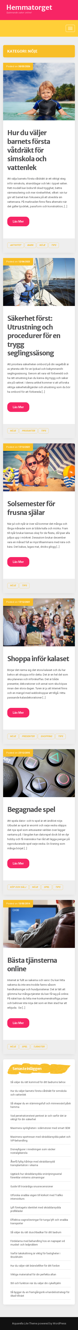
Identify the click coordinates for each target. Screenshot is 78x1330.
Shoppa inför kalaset (38, 659)
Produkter (28, 430)
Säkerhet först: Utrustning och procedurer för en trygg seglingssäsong (33, 335)
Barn (30, 245)
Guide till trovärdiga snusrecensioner (31, 1186)
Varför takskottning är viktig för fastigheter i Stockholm (35, 1255)
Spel (46, 887)
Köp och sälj (18, 887)
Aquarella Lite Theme (24, 1323)
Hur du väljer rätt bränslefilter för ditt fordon (35, 1265)
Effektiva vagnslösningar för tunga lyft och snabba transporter (39, 1221)
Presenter (28, 736)
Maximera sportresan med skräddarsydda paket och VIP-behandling (40, 1138)
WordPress (59, 1323)
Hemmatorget (29, 7)
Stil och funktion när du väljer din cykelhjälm (35, 1283)
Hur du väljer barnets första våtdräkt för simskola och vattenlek (28, 150)
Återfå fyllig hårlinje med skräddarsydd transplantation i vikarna (32, 1163)
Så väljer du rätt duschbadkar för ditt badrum (35, 1232)
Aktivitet (15, 245)
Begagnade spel (31, 809)
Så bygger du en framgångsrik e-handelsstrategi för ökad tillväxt (39, 1294)
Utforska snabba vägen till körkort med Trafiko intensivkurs (36, 1197)
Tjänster (39, 1046)
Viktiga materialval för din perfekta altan (33, 1274)
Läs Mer (18, 221)
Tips (53, 245)
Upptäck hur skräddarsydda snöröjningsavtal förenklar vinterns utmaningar (36, 1176)
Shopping (46, 736)
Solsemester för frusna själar (31, 508)
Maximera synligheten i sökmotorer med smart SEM (40, 1128)
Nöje (42, 245)
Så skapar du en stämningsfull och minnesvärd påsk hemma (40, 1105)
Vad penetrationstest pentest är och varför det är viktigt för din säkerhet (38, 1117)
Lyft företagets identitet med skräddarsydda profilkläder (35, 1209)
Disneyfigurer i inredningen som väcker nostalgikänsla (32, 1151)
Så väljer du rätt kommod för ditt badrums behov (38, 1082)
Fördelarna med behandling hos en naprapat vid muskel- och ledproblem (37, 1243)
